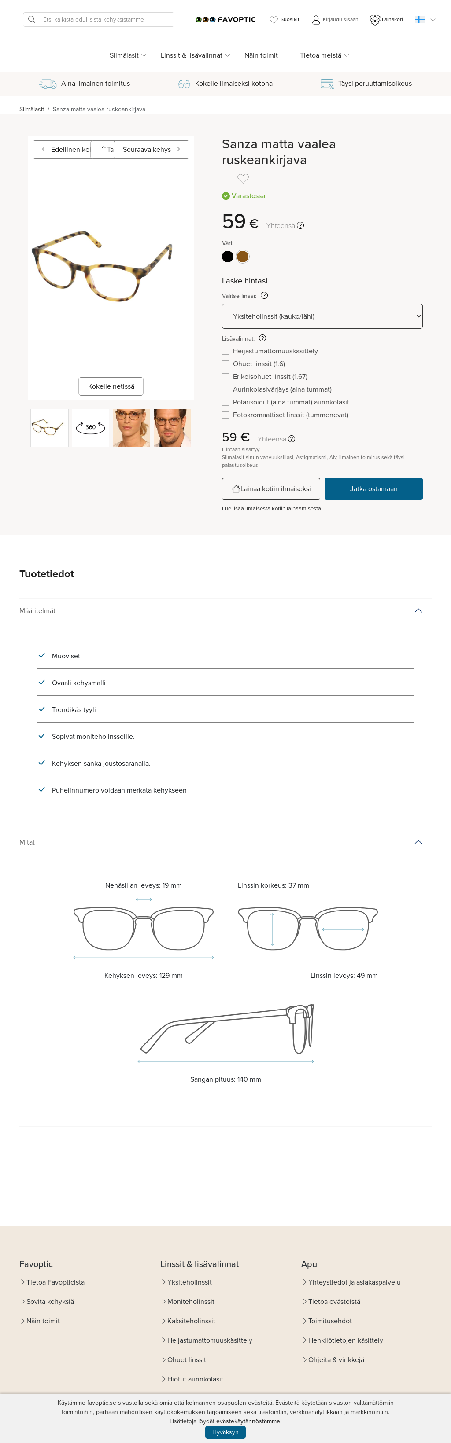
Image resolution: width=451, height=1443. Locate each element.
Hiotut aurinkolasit (195, 1379)
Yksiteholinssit (189, 1282)
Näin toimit (261, 55)
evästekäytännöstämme (248, 1421)
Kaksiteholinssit (191, 1321)
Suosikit (283, 20)
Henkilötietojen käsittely (345, 1340)
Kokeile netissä (111, 386)
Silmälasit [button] (124, 55)
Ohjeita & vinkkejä (336, 1360)
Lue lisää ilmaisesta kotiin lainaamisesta (271, 508)
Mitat (27, 842)
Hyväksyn (225, 1432)
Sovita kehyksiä (50, 1301)
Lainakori (386, 20)
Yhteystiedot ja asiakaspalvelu (354, 1282)
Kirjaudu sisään (335, 20)
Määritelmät (37, 611)
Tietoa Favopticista (55, 1282)
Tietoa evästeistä (334, 1301)
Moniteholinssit (190, 1301)
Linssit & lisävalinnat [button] (191, 55)
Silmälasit (31, 109)
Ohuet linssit (186, 1360)
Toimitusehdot (330, 1321)
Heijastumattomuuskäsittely (209, 1340)
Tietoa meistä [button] (320, 55)
